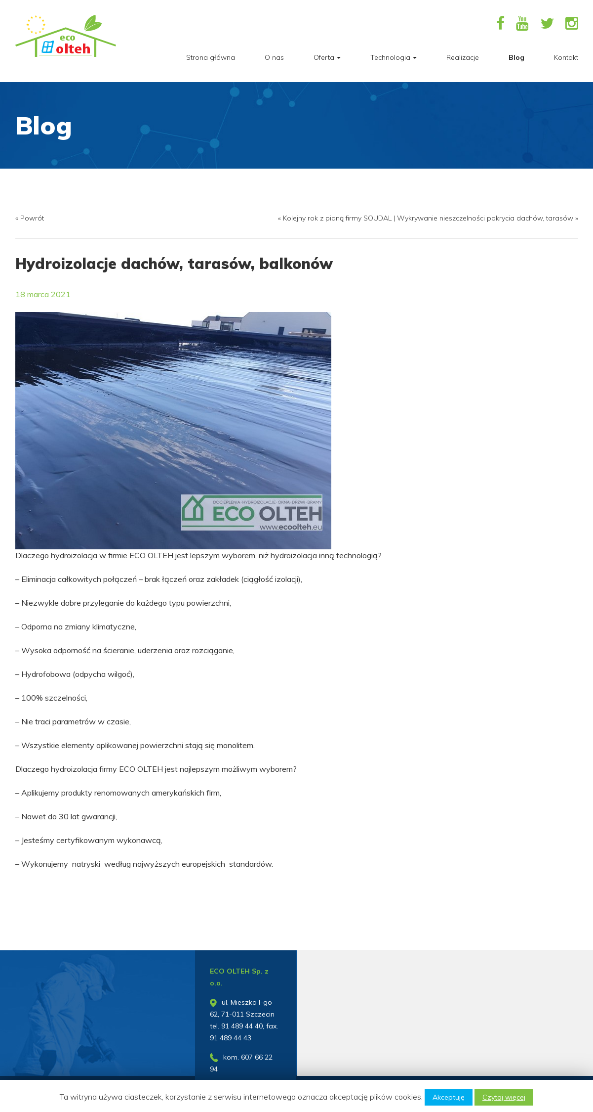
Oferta (327, 57)
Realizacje (462, 57)
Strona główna (210, 57)
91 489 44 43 (230, 1037)
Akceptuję (449, 1097)
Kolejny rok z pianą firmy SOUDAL (337, 218)
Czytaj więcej (503, 1097)
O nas (274, 57)
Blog (516, 57)
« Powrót (29, 218)
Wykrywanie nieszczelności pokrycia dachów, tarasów (485, 218)
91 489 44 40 (242, 1026)
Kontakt (566, 57)
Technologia (393, 57)
